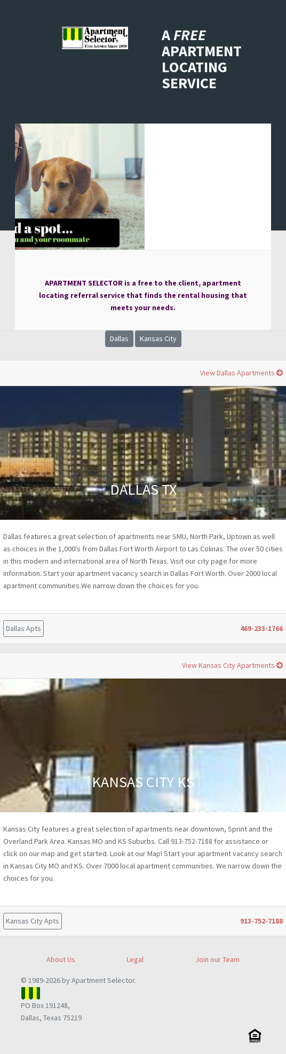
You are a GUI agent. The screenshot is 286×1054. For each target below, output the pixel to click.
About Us (60, 959)
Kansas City (158, 338)
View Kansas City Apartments (232, 665)
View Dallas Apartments (241, 373)
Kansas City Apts (32, 921)
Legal (135, 959)
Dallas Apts (23, 628)
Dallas (119, 338)
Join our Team (217, 959)
